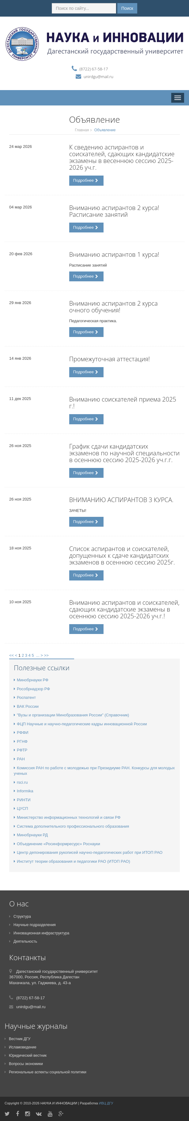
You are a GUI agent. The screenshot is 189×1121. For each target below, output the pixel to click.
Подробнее (85, 180)
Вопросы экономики (24, 1064)
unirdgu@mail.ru (98, 76)
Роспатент (25, 697)
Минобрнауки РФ (31, 680)
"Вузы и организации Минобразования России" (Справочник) (71, 715)
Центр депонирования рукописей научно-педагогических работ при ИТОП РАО (88, 852)
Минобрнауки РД (31, 835)
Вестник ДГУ (17, 1039)
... (38, 655)
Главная (82, 130)
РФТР (20, 750)
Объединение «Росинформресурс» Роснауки (57, 844)
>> (46, 655)
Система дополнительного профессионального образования (71, 826)
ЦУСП (21, 808)
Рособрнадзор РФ (32, 689)
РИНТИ (22, 800)
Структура (20, 916)
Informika (23, 791)
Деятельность (23, 941)
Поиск (127, 8)
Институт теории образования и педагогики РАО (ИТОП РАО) (72, 861)
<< (11, 655)
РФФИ (21, 732)
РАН (19, 759)
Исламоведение (20, 1047)
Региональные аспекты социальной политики (45, 1072)
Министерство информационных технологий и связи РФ (67, 817)
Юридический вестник (26, 1055)
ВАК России (26, 706)
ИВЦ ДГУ (106, 1103)
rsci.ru (21, 782)
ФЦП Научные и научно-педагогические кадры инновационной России (80, 724)
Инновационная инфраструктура (39, 933)
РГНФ (21, 741)
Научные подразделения (32, 925)
